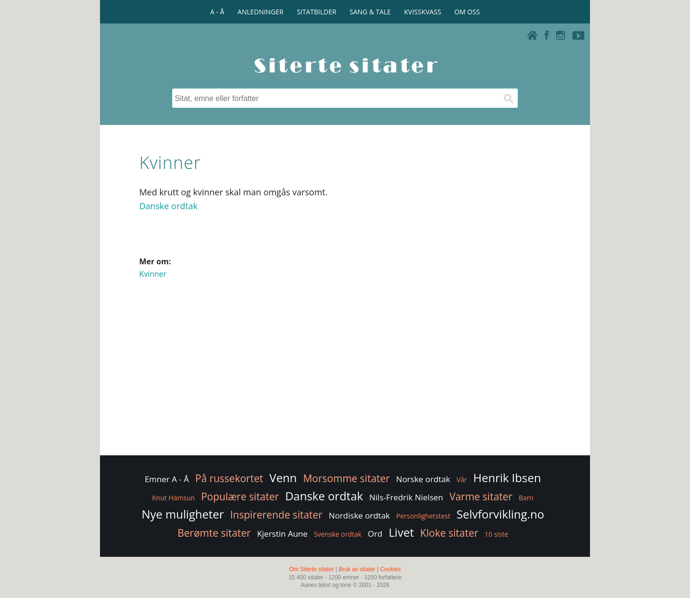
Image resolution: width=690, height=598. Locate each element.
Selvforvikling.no (500, 514)
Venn (283, 477)
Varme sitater (480, 496)
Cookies (390, 569)
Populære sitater (240, 496)
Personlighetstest (423, 515)
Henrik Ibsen (507, 477)
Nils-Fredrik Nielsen (406, 497)
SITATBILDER (316, 11)
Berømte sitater (214, 533)
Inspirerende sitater (276, 514)
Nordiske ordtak (359, 515)
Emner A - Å (167, 479)
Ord (375, 533)
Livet (401, 532)
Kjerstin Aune (282, 533)
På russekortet (229, 478)
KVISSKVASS (422, 11)
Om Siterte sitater (311, 569)
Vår (461, 479)
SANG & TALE (370, 11)
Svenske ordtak (337, 534)
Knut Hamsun (173, 497)
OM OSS (466, 11)
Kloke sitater (449, 533)
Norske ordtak (423, 479)
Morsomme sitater (346, 478)
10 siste (496, 534)
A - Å (217, 11)
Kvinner (153, 274)
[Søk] (508, 98)
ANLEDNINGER (260, 11)
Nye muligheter (183, 514)
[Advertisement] (345, 377)
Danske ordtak (168, 206)
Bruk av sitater (357, 569)
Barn (526, 497)
